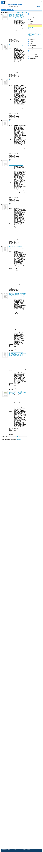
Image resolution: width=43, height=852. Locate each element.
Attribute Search (10, 849)
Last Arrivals (4, 850)
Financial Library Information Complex (29, 850)
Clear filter (30, 24)
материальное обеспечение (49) (33, 26)
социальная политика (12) (32, 33)
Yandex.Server (18, 439)
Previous (18, 12)
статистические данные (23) (33, 29)
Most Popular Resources (10, 850)
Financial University (26, 849)
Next (26, 12)
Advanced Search (4, 849)
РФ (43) (29, 28)
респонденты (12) (31, 36)
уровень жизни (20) (31, 30)
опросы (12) (30, 35)
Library (15, 849)
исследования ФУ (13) (32, 32)
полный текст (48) (31, 27)
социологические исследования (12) (34, 34)
